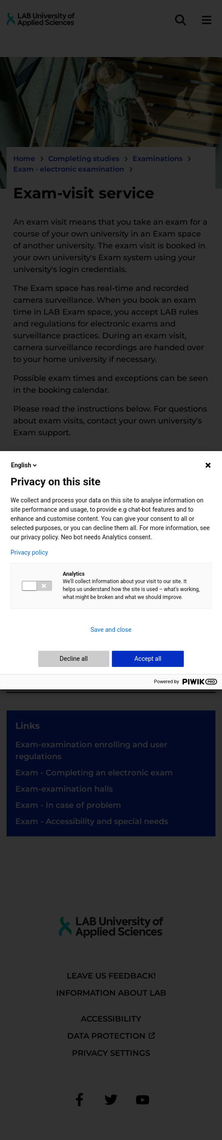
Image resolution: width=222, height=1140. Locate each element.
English (24, 465)
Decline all (74, 658)
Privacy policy (29, 552)
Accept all (147, 658)
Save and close (111, 629)
